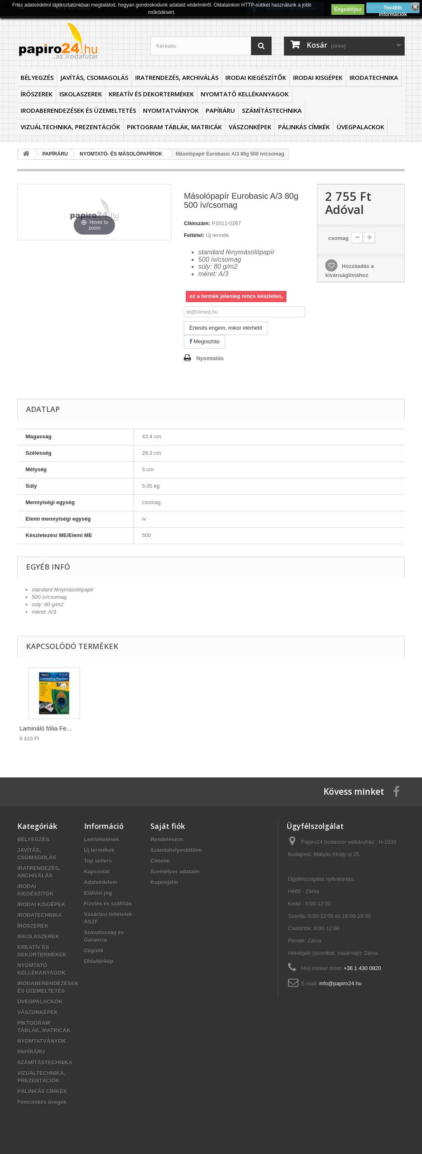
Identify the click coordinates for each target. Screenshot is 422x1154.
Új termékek (99, 850)
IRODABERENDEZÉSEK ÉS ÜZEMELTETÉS (78, 110)
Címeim (160, 861)
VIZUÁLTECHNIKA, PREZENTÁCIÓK (70, 127)
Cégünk (94, 950)
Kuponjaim (164, 882)
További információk (393, 9)
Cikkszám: (197, 223)
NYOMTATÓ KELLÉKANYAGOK (244, 94)
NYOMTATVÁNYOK (171, 110)
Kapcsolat (97, 871)
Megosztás (204, 341)
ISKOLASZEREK (80, 94)
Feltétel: (194, 235)
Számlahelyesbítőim (176, 850)
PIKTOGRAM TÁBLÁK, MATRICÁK (174, 127)
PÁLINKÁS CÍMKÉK (304, 127)
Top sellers (98, 861)
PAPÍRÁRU (220, 110)
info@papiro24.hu (340, 983)
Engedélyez (347, 9)
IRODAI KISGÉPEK (317, 77)
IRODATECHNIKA (373, 77)
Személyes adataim (174, 871)
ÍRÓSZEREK (36, 94)
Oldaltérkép (99, 961)
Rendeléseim (166, 839)
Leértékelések (102, 839)
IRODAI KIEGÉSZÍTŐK (255, 77)
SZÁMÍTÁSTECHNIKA (272, 110)
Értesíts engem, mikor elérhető (225, 328)
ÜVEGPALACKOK (360, 127)
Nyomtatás (209, 358)
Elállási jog (98, 893)
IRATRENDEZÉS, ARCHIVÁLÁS (176, 77)
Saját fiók (167, 826)
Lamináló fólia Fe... (45, 728)
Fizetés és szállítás (108, 903)
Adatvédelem (100, 882)
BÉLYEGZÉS (37, 77)
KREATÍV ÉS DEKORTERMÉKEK (151, 94)
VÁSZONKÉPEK (250, 127)
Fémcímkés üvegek (41, 1102)
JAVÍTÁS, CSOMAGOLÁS (94, 77)
